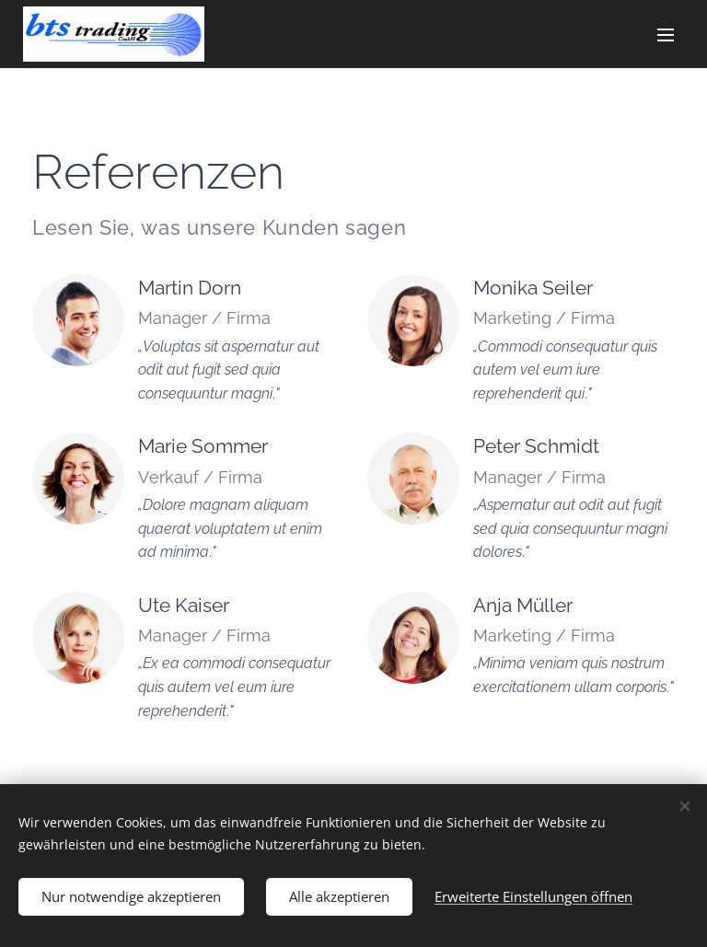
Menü (665, 35)
